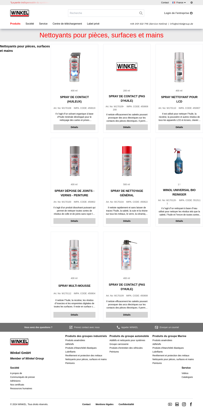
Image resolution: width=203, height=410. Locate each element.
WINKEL (22, 404)
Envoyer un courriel (167, 327)
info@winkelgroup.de (181, 23)
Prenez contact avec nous (84, 327)
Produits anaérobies (75, 340)
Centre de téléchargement (67, 23)
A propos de (16, 373)
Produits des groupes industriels (86, 336)
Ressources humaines (21, 388)
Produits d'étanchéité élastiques (81, 348)
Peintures (70, 363)
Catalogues (187, 377)
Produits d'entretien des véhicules (126, 348)
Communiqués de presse (22, 377)
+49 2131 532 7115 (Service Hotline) (148, 23)
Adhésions (15, 381)
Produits (15, 23)
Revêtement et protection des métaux (83, 355)
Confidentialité (126, 404)
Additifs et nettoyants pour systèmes (127, 340)
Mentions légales (105, 404)
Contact (165, 2)
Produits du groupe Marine (169, 336)
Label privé (93, 23)
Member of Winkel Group (27, 358)
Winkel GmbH (20, 353)
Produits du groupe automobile (129, 336)
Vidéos (185, 373)
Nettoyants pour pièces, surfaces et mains (86, 359)
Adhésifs (69, 344)
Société (30, 23)
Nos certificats (17, 384)
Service (43, 23)
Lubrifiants (70, 351)
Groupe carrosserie (118, 344)
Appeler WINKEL (127, 327)
